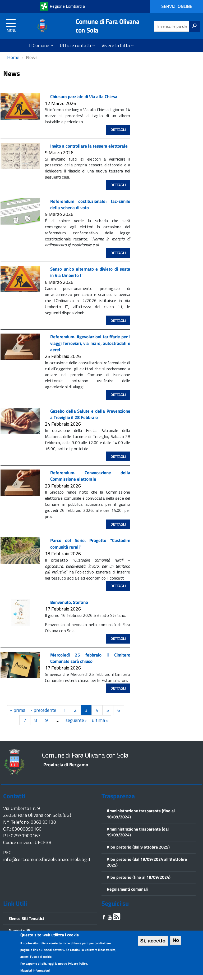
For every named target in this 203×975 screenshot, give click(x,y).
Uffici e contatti (77, 45)
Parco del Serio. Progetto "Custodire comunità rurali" (90, 549)
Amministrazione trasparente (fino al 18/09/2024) (141, 819)
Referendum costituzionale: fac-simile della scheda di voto (90, 210)
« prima (17, 715)
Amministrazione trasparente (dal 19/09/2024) (138, 837)
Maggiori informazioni (35, 971)
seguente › (76, 725)
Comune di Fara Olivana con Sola (107, 25)
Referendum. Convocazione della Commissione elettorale (90, 481)
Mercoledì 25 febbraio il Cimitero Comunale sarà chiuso (90, 663)
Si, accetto (152, 941)
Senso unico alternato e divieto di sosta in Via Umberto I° (90, 277)
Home (13, 62)
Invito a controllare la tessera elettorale (89, 151)
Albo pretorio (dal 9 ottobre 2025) (138, 852)
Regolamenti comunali (127, 895)
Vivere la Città (118, 45)
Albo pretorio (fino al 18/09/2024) (138, 883)
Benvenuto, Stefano (69, 607)
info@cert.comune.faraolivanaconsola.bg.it (46, 864)
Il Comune (41, 45)
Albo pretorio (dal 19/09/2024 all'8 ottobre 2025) (147, 868)
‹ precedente (43, 715)
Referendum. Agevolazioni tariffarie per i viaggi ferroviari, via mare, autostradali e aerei (90, 349)
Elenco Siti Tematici (26, 924)
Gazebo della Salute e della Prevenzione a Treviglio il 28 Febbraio (90, 419)
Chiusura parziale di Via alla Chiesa (83, 102)
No (176, 941)
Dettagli (118, 135)
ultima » (100, 725)
